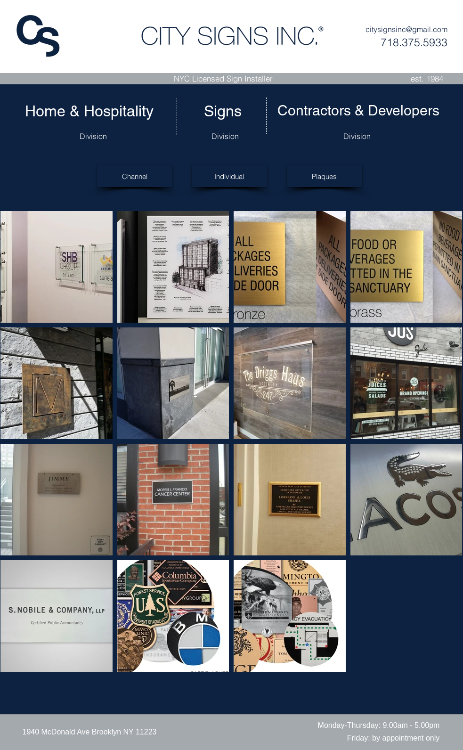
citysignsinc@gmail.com (406, 29)
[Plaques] (324, 176)
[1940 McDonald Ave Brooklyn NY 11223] (90, 731)
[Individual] (229, 176)
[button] (379, 725)
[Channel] (134, 176)
